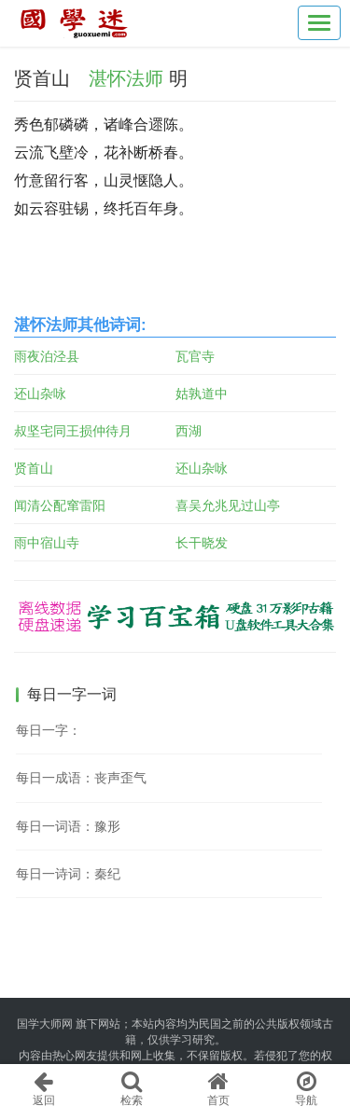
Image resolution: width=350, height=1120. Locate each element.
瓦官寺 (195, 356)
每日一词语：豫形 (68, 826)
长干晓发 (201, 542)
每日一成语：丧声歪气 (81, 777)
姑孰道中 (201, 393)
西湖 (188, 430)
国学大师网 (45, 1023)
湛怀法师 (126, 78)
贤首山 (33, 468)
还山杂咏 (40, 393)
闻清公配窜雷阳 (59, 505)
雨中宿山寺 (46, 542)
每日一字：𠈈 (48, 730)
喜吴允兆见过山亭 (227, 505)
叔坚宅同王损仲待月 (73, 430)
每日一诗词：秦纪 (68, 873)
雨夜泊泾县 (46, 356)
